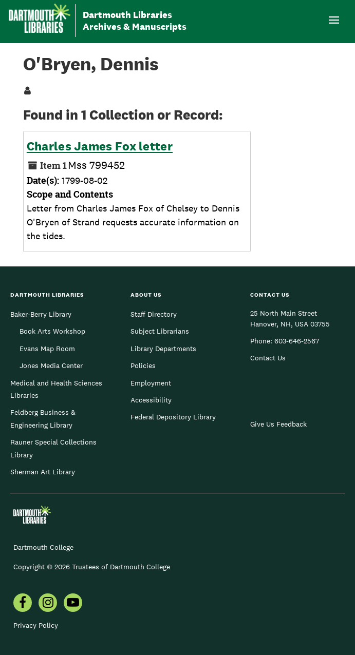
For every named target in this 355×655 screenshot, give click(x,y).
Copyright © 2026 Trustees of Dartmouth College (91, 566)
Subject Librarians (159, 331)
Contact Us (268, 357)
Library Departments (163, 348)
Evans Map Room (47, 348)
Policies (143, 365)
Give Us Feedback (278, 424)
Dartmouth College (43, 547)
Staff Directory (153, 314)
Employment (150, 383)
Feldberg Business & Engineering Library (43, 418)
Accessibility (151, 399)
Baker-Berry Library (40, 314)
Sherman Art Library (42, 471)
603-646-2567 (296, 340)
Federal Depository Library (173, 416)
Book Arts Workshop (52, 331)
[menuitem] (22, 603)
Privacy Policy (35, 625)
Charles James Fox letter (100, 146)
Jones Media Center (51, 365)
